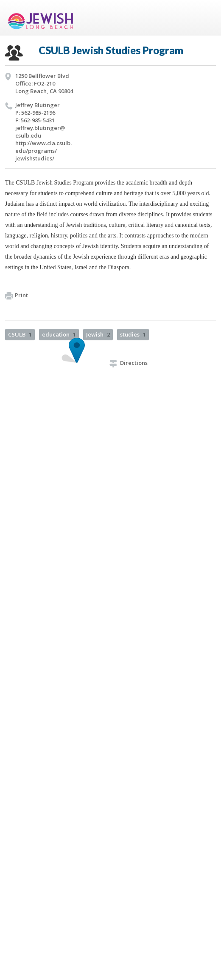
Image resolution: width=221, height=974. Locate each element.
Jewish (98, 334)
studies (133, 334)
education (59, 334)
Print (16, 295)
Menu (206, 17)
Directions (128, 363)
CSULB (20, 334)
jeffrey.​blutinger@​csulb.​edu (40, 131)
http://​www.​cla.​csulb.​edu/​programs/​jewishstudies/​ (43, 150)
